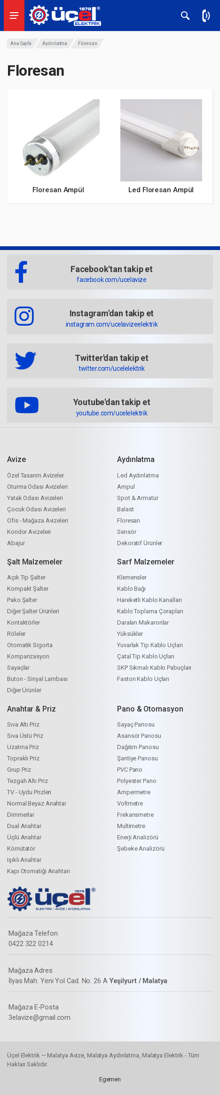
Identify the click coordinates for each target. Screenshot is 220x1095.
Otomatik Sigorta (29, 645)
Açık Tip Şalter (26, 577)
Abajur (15, 543)
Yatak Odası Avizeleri (35, 497)
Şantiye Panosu (137, 758)
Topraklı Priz (23, 758)
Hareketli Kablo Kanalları (149, 599)
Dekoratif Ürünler (139, 543)
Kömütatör (21, 848)
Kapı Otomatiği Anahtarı (38, 871)
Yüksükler (130, 633)
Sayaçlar (18, 667)
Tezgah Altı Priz (27, 780)
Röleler (16, 633)
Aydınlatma (54, 43)
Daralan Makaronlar (143, 622)
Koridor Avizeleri (29, 531)
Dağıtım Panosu (138, 747)
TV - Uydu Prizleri (29, 792)
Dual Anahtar (24, 825)
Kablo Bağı (131, 588)
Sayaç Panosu (136, 724)
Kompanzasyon (28, 656)
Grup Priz (19, 769)
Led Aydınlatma (138, 475)
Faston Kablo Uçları (143, 678)
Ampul (126, 486)
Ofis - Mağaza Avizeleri (37, 520)
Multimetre (131, 825)
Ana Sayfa (20, 43)
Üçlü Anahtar (24, 837)
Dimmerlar (20, 814)
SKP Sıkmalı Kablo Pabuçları (154, 667)
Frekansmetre (135, 814)
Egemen (110, 1079)
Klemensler (132, 577)
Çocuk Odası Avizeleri (36, 509)
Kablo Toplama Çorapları (150, 611)
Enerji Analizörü (137, 837)
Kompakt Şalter (27, 588)
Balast (125, 509)
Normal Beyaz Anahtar (36, 803)
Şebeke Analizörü (140, 848)
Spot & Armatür (137, 497)
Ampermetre (133, 792)
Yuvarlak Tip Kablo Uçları (150, 645)
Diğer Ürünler (24, 690)
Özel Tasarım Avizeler (35, 475)
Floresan (128, 520)
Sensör (126, 531)
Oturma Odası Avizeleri (37, 486)
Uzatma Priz (23, 747)
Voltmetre (130, 803)
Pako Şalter (22, 599)
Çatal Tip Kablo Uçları (145, 656)
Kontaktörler (23, 622)
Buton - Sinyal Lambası (37, 678)
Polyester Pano (137, 780)
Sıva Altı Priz (23, 724)
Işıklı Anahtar (24, 859)
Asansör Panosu (139, 735)
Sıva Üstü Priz (25, 735)
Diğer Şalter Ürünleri (33, 611)
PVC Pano (129, 769)
